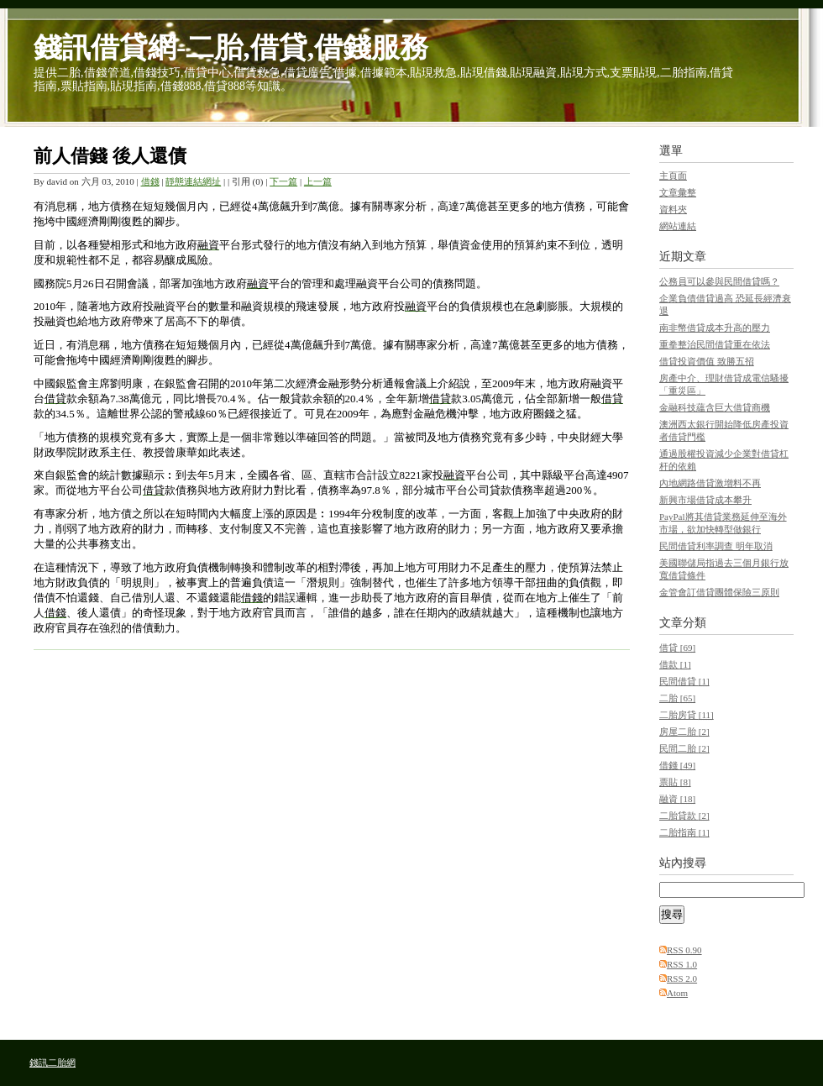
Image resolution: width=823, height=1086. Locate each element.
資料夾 (673, 209)
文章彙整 (677, 192)
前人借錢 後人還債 (110, 155)
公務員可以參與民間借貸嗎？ (719, 281)
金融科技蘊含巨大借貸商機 (714, 407)
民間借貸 (684, 681)
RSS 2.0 (682, 978)
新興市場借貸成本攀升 (705, 500)
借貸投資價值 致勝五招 (706, 361)
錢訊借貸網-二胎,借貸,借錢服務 (231, 47)
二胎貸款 (684, 816)
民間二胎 (684, 748)
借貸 (677, 648)
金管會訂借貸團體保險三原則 (719, 592)
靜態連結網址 (193, 181)
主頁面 (673, 176)
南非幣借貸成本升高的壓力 (714, 328)
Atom (677, 993)
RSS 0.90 (684, 950)
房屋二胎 (684, 732)
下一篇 (283, 181)
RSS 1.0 (682, 964)
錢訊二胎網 (52, 1062)
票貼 (675, 782)
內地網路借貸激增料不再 (710, 483)
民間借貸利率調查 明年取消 (716, 546)
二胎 (677, 698)
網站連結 (677, 226)
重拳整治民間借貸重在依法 (714, 344)
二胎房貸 (686, 715)
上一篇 (318, 181)
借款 (675, 664)
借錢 (150, 181)
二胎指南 (684, 832)
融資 (677, 799)
